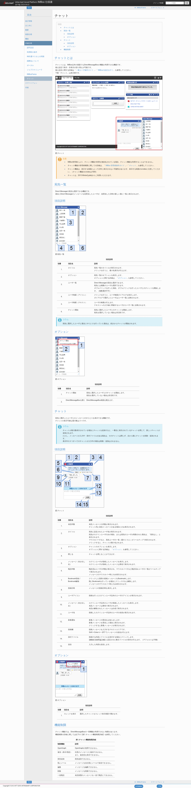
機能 (27, 39)
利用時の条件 (32, 52)
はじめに (28, 25)
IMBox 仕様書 (34, 1)
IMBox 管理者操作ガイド (115, 165)
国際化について (33, 61)
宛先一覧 (67, 31)
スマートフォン (31, 83)
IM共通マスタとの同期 (35, 56)
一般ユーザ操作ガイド (84, 70)
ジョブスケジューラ (34, 70)
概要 (27, 30)
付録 (27, 87)
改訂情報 (28, 21)
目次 (29, 8)
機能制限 (67, 49)
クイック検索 (158, 3)
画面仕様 (28, 34)
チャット (30, 79)
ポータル (30, 65)
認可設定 (30, 48)
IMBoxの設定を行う (105, 70)
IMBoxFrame (32, 74)
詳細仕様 (28, 43)
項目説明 (70, 34)
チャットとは (69, 27)
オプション (71, 37)
